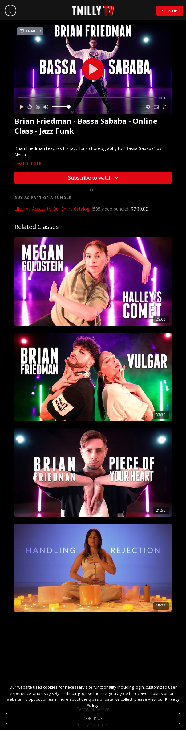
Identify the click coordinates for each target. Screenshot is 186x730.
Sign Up (169, 11)
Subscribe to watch (94, 177)
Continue (93, 718)
